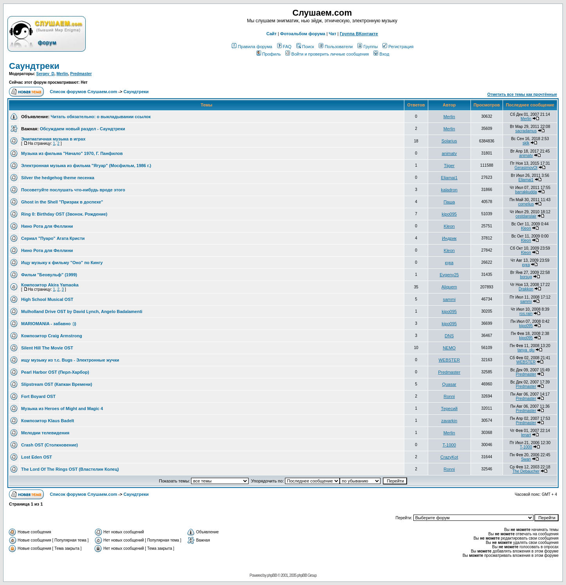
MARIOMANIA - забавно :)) (48, 323)
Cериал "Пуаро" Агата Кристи (53, 238)
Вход (381, 54)
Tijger (449, 165)
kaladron (449, 189)
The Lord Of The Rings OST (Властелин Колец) (70, 469)
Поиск (305, 46)
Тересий (449, 408)
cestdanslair (526, 216)
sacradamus (525, 131)
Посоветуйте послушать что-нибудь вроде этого (73, 189)
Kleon (449, 226)
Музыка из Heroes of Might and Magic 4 (62, 408)
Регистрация (397, 46)
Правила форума (252, 46)
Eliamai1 (449, 177)
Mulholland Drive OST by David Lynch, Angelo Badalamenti (81, 311)
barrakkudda (526, 192)
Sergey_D (45, 74)
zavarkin (449, 420)
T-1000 (449, 445)
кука (449, 262)
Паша (449, 202)
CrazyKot (449, 457)
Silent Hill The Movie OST (47, 348)
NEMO (449, 348)
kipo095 (449, 214)
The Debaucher (525, 471)
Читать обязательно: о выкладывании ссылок (100, 116)
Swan (526, 459)
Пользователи (336, 46)
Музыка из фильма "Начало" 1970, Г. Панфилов (72, 153)
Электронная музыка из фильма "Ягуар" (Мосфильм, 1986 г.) (86, 165)
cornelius (526, 204)
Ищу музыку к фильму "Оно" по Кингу (62, 262)
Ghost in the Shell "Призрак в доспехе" (62, 202)
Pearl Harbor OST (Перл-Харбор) (55, 372)
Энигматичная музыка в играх (53, 139)
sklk (526, 143)
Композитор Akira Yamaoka (50, 285)
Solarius (449, 141)
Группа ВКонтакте (359, 33)
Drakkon (526, 289)
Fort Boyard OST (38, 396)
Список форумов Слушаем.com (83, 91)
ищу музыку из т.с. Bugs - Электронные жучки (70, 360)
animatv (449, 153)
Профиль (268, 54)
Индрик (449, 238)
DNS (449, 335)
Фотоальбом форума (302, 33)
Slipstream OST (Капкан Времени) (56, 384)
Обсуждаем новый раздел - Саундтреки (82, 128)
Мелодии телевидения (45, 432)
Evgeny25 (449, 274)
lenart (526, 435)
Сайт (271, 33)
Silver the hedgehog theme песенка (57, 177)
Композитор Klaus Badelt (47, 420)
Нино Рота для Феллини (47, 226)
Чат (332, 33)
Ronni (449, 396)
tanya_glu (525, 350)
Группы (367, 46)
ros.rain (525, 313)
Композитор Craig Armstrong (51, 335)
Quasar (449, 384)
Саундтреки (34, 66)
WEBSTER (449, 360)
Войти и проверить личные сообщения (327, 54)
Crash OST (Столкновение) (49, 445)
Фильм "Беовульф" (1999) (49, 274)
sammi (449, 299)
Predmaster (81, 74)
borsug (526, 277)
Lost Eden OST (36, 457)
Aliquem (449, 286)
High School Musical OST (47, 299)
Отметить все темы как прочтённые (522, 94)
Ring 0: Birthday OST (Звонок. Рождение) (64, 214)
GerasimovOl (525, 168)
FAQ (284, 46)
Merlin (62, 74)
